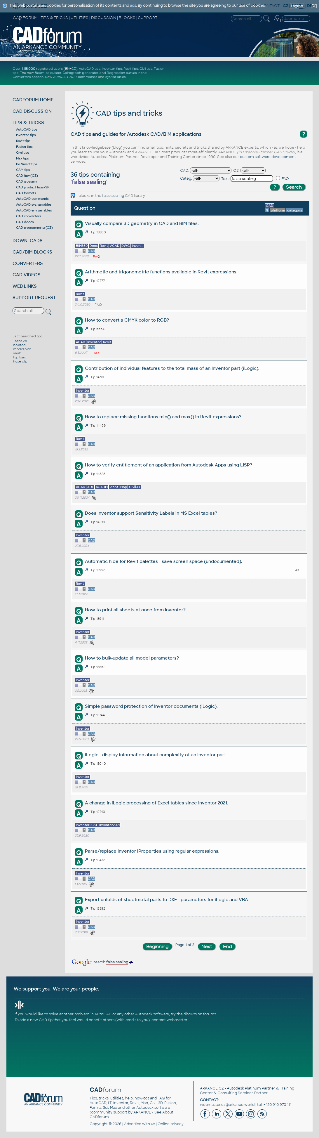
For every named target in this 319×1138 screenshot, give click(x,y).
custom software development (268, 157)
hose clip (20, 361)
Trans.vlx (20, 341)
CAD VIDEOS (27, 274)
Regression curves (122, 73)
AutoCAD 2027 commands (75, 77)
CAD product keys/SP (32, 187)
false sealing (113, 195)
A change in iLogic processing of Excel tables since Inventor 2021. (156, 803)
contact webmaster (169, 1020)
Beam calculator (48, 73)
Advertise (132, 1124)
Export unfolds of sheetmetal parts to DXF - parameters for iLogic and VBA (166, 899)
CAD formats (26, 193)
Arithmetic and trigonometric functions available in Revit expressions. (161, 272)
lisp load (19, 357)
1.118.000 (28, 69)
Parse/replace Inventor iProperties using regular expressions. (152, 851)
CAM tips (23, 170)
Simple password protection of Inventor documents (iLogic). (151, 706)
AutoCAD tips (89, 69)
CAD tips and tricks (116, 113)
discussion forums (200, 1014)
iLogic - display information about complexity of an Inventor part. (156, 754)
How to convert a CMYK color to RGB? (127, 320)
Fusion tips (24, 147)
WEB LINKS (25, 286)
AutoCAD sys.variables (34, 204)
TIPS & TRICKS (28, 122)
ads (133, 5)
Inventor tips (112, 69)
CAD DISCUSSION (32, 111)
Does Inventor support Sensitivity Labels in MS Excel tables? (151, 513)
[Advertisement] (242, 72)
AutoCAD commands (32, 199)
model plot (22, 349)
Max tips (22, 158)
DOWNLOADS (28, 240)
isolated (19, 345)
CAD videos (25, 222)
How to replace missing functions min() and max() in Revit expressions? (163, 416)
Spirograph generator (81, 73)
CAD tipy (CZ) (27, 176)
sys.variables (115, 77)
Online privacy (171, 1124)
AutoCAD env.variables (34, 210)
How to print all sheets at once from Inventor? (135, 610)
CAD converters (28, 216)
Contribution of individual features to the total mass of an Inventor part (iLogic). (172, 368)
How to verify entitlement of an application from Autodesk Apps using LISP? (168, 465)
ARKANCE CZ (212, 1088)
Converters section (28, 77)
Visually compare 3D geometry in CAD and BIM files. (141, 223)
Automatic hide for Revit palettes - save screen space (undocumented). (163, 561)
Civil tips (146, 69)
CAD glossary (26, 181)
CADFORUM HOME (33, 100)
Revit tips (130, 69)
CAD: (184, 170)
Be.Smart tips (26, 164)
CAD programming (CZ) (34, 227)
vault (17, 353)
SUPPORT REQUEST (34, 297)
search (102, 962)
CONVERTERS (28, 263)
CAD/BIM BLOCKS (32, 252)
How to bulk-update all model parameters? (132, 658)
